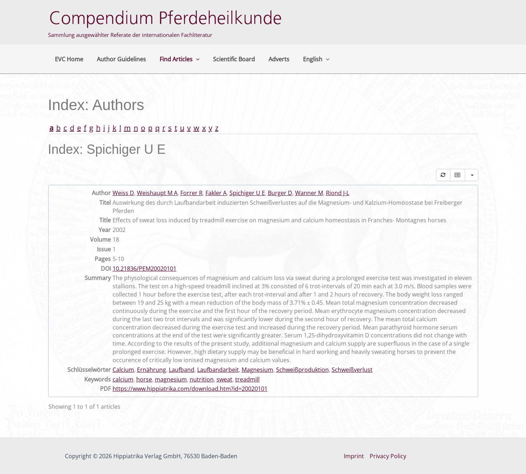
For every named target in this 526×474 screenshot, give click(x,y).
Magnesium (257, 370)
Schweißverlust (352, 370)
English (304, 59)
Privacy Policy (388, 456)
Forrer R (191, 193)
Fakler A (216, 193)
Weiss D (123, 193)
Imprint (354, 456)
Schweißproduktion (302, 370)
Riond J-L (337, 193)
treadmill (247, 379)
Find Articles (174, 59)
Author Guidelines (118, 59)
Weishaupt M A (157, 193)
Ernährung (151, 370)
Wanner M (309, 193)
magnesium (171, 379)
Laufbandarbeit (218, 370)
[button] (190, 59)
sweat (224, 379)
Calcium (123, 370)
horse (144, 379)
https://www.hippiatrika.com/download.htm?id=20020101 (190, 389)
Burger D (280, 193)
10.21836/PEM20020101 (144, 268)
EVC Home (68, 59)
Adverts (269, 59)
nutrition (202, 379)
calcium (123, 379)
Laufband (181, 370)
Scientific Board (226, 59)
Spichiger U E (247, 193)
